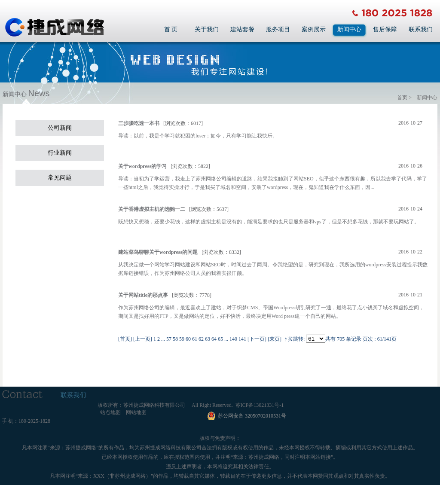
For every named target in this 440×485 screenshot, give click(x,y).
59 (181, 339)
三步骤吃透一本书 (138, 123)
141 (242, 339)
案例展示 (314, 29)
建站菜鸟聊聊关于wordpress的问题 (158, 252)
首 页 (171, 29)
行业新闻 (60, 152)
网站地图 (136, 412)
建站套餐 (242, 29)
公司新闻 (60, 128)
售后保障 (385, 29)
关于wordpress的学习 (142, 166)
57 (168, 339)
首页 (402, 98)
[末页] (274, 339)
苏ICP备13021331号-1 (259, 405)
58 (175, 339)
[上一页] (142, 339)
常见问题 (60, 177)
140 (233, 339)
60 (188, 339)
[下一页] (257, 339)
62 (201, 339)
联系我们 (421, 29)
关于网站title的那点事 (143, 295)
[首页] (125, 339)
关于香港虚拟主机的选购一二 (151, 209)
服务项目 (278, 29)
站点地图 (110, 412)
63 (207, 339)
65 (220, 339)
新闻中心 (349, 29)
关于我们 (207, 29)
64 (214, 339)
